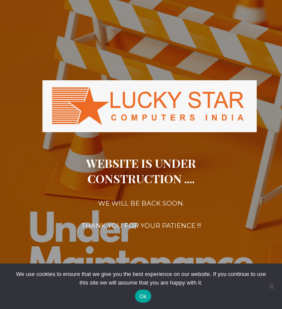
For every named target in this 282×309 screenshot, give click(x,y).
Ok (143, 296)
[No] (271, 286)
